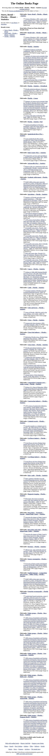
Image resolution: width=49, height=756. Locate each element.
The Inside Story (36, 749)
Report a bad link (25, 743)
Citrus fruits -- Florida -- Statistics (38, 344)
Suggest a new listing (38, 743)
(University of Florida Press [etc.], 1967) (35, 89)
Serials (43, 746)
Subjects (36, 746)
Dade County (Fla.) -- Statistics (37, 152)
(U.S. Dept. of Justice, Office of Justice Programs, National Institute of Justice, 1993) (35, 520)
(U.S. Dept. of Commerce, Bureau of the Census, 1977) (35, 255)
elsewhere (3, 24)
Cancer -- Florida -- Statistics (36, 269)
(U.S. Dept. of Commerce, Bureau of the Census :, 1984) (35, 229)
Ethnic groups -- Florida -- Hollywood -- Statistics (31, 676)
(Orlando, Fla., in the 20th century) (34, 349)
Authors (26, 746)
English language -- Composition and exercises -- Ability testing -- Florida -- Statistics (33, 574)
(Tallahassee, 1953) (35, 126)
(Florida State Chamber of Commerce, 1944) (35, 72)
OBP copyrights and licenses (24, 754)
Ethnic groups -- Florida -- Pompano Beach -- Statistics (31, 716)
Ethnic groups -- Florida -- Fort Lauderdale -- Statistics (33, 654)
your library (14, 22)
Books (10, 749)
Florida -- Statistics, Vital (35, 122)
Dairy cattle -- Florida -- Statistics (38, 475)
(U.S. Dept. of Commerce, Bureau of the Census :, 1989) (35, 237)
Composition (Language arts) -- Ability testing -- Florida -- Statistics (33, 383)
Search (11, 746)
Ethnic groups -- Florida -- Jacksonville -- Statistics (31, 697)
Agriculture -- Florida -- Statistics (37, 194)
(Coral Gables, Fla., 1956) (35, 156)
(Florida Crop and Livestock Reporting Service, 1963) (34, 291)
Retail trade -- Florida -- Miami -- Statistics (11, 34)
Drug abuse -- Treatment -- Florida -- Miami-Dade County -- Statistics (32, 513)
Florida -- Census (33, 98)
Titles (31, 746)
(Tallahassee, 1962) (32, 50)
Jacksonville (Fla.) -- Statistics (36, 163)
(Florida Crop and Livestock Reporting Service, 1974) (35, 367)
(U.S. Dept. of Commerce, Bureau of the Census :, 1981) (34, 222)
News (15, 749)
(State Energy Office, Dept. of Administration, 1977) (35, 565)
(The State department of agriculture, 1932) (34, 199)
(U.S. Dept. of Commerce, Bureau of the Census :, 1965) (35, 20)
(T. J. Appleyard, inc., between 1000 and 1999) (35, 206)
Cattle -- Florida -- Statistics (36, 287)
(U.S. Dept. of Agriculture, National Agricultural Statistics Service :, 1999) (35, 246)
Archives (27, 749)
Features (20, 749)
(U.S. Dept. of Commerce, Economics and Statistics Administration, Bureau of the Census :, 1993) (35, 622)
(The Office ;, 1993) (35, 500)
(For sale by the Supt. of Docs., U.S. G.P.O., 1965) (35, 313)
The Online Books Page (24, 3)
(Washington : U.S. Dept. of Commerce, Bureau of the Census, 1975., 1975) (35, 410)
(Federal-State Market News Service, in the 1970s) (34, 443)
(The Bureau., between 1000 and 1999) (34, 214)
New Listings (18, 746)
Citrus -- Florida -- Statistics (36, 320)
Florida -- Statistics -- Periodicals (37, 86)
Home (6, 746)
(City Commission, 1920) (35, 169)
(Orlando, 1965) (34, 324)
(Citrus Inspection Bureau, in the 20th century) (33, 375)
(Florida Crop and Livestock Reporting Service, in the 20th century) (34, 480)
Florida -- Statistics (9, 36)
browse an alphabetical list (16, 11)
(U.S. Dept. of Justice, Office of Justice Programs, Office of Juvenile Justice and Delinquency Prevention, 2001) (35, 429)
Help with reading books (12, 743)
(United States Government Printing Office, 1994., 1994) (35, 261)
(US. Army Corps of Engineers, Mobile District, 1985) (34, 140)
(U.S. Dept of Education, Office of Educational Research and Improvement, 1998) (35, 389)
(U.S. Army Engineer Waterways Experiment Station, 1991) (35, 598)
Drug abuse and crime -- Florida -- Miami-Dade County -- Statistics (34, 530)
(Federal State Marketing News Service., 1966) (35, 337)
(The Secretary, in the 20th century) (34, 551)
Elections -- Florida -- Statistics (37, 546)
